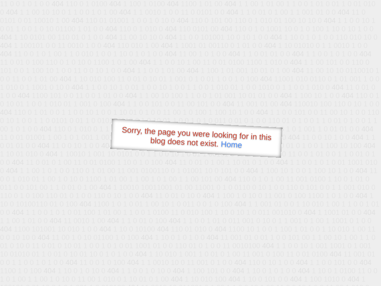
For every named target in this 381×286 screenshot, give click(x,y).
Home (231, 144)
